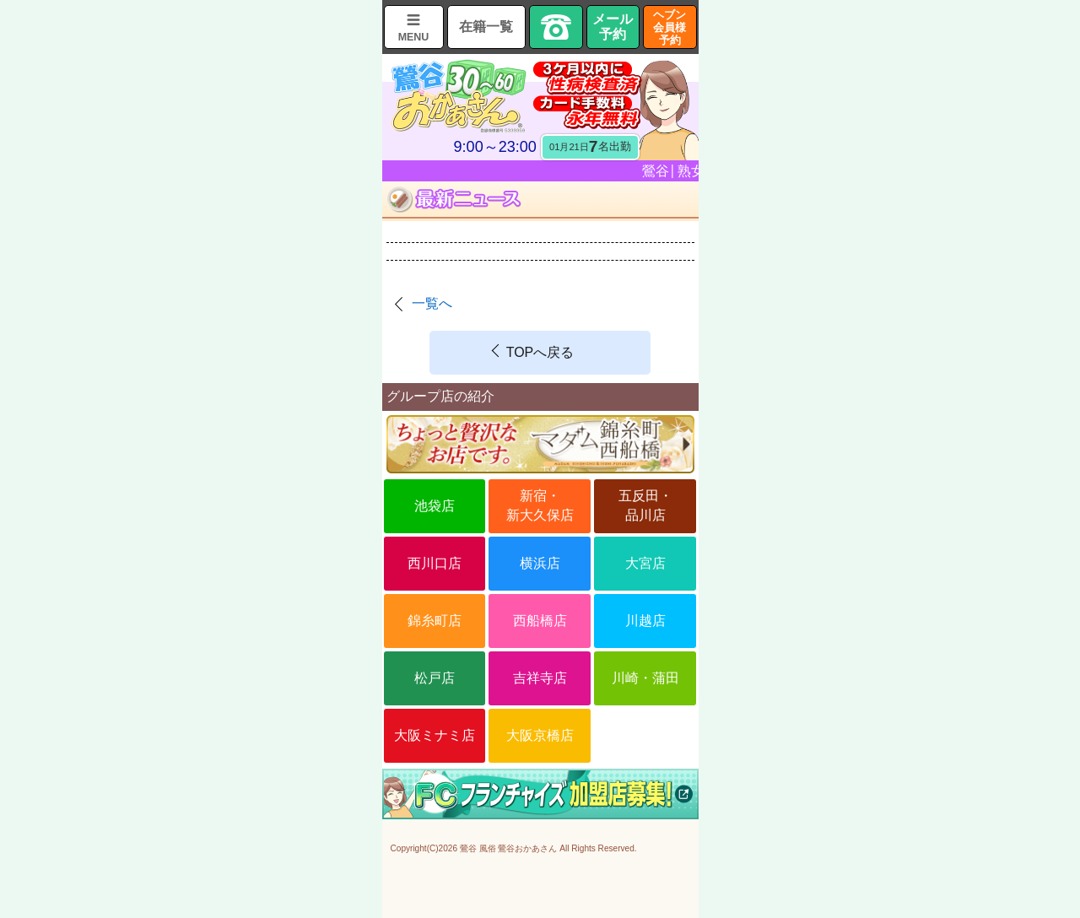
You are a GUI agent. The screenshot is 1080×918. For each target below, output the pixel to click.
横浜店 (540, 563)
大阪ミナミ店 (434, 735)
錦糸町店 (435, 620)
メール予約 (612, 26)
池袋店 (434, 506)
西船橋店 (540, 620)
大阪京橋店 (540, 735)
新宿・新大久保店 (540, 505)
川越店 (645, 620)
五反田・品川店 (645, 505)
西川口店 (435, 563)
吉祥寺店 (540, 678)
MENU (413, 37)
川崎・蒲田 (645, 678)
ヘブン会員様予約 (669, 27)
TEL (556, 27)
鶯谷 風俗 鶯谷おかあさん (509, 848)
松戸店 (434, 678)
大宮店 (645, 563)
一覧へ (432, 303)
